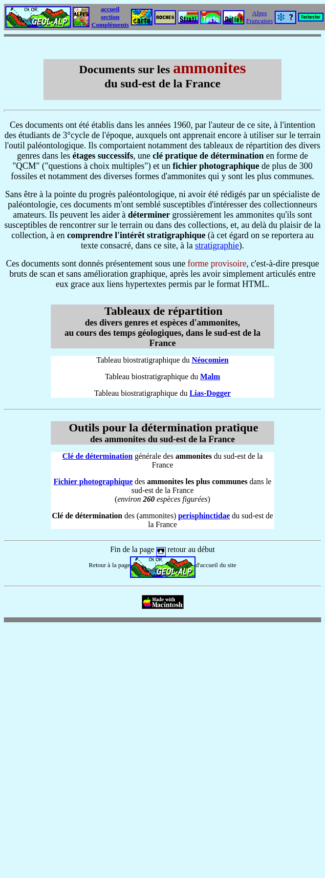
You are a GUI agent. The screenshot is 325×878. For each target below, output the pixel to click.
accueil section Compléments (110, 16)
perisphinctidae (204, 515)
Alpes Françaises (259, 16)
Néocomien (210, 360)
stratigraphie (217, 245)
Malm (210, 376)
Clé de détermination (97, 456)
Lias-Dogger (210, 393)
